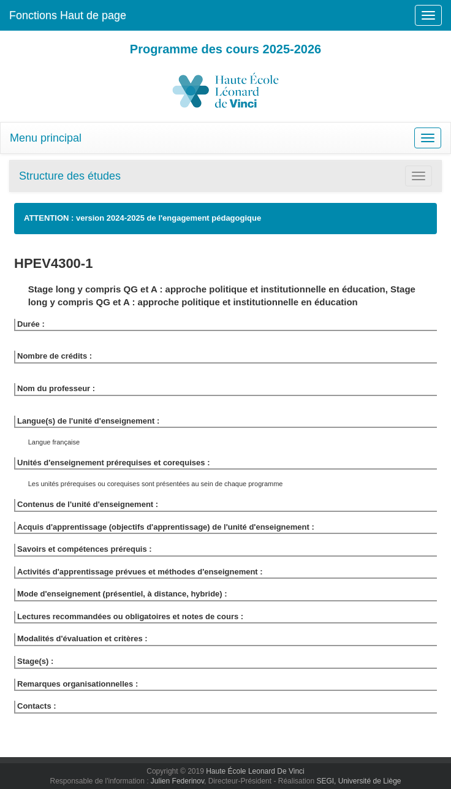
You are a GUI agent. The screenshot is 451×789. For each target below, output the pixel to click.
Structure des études (70, 176)
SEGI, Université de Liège (358, 781)
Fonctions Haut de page (67, 15)
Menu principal (45, 138)
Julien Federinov (177, 781)
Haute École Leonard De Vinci (255, 771)
